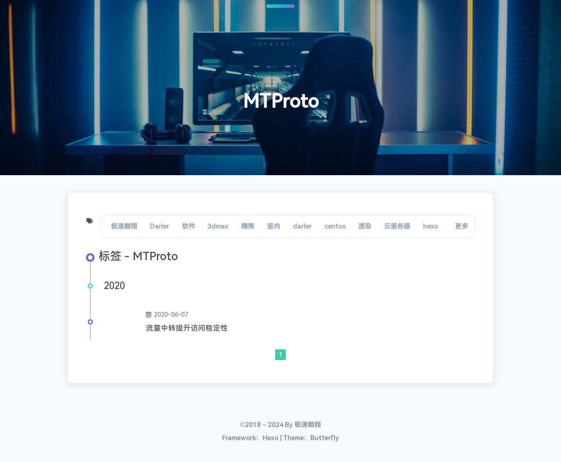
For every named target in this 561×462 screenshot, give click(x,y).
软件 (188, 226)
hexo (430, 226)
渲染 (364, 226)
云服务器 (397, 226)
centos (335, 226)
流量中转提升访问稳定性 (187, 328)
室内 (273, 226)
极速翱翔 (124, 226)
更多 (461, 226)
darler (302, 226)
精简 (247, 226)
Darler (159, 226)
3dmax (217, 226)
